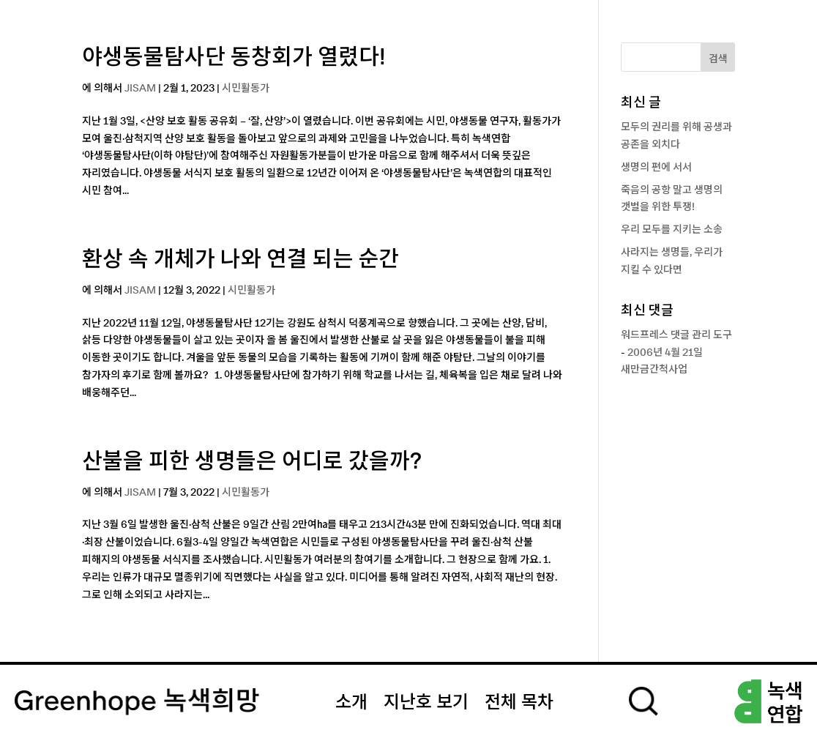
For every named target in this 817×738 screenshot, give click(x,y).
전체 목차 (519, 703)
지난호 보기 (426, 703)
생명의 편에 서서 (656, 168)
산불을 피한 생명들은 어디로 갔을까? (252, 462)
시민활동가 (245, 88)
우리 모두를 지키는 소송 (672, 230)
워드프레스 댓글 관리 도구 (676, 335)
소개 (351, 703)
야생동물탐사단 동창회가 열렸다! (234, 58)
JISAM (140, 88)
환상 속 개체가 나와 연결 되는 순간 (241, 260)
